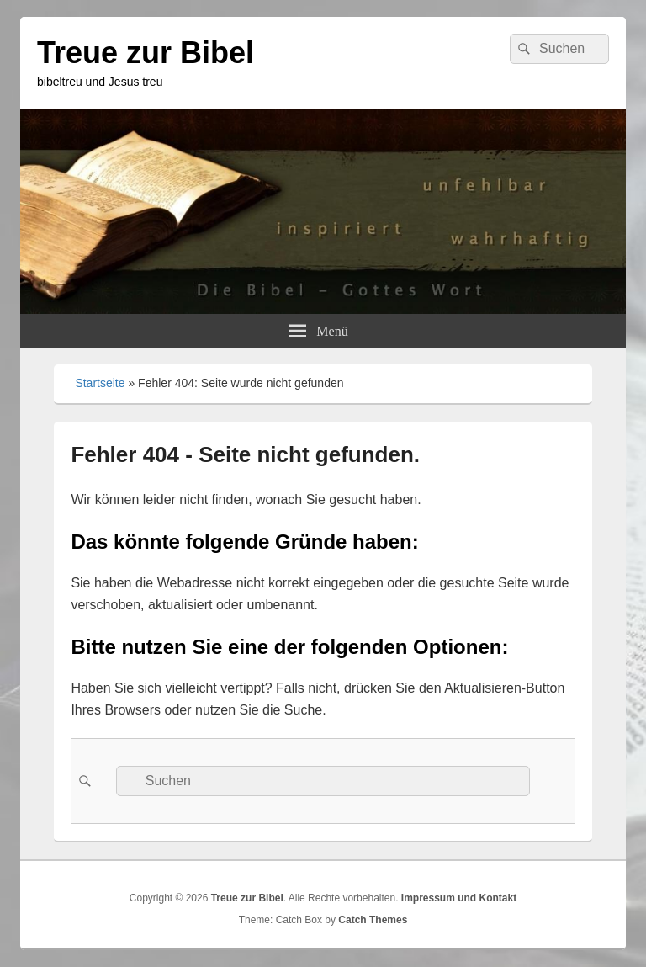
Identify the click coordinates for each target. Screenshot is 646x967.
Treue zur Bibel (145, 52)
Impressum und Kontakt (458, 898)
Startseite (99, 383)
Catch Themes (372, 920)
